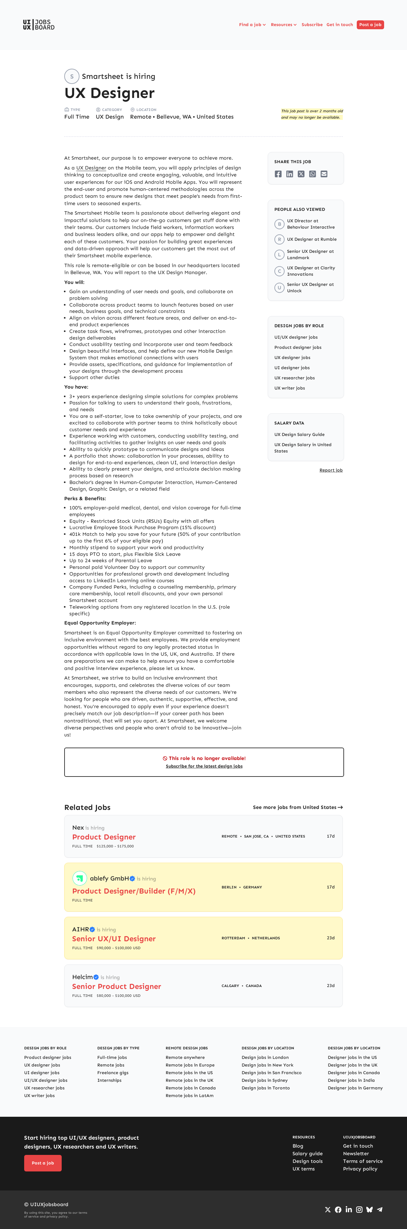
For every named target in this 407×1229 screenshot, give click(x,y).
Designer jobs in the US (352, 1057)
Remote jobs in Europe (190, 1065)
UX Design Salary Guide (299, 434)
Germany (252, 887)
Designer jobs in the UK (352, 1065)
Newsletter (356, 1153)
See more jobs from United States (294, 807)
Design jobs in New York (267, 1065)
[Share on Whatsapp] (312, 174)
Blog (298, 1146)
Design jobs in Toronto (266, 1088)
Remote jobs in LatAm (190, 1095)
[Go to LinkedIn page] (348, 1209)
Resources (284, 25)
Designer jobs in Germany (355, 1088)
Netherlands (266, 938)
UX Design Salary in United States (303, 448)
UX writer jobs (289, 388)
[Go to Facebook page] (338, 1209)
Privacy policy (360, 1169)
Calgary (230, 986)
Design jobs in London (265, 1057)
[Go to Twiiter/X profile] (328, 1209)
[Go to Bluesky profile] (369, 1209)
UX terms (304, 1169)
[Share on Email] (324, 174)
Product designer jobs (297, 347)
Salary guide (308, 1153)
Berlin (229, 887)
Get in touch (340, 24)
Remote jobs (110, 1065)
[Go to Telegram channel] (379, 1209)
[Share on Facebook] (278, 174)
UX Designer (91, 168)
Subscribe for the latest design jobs (204, 766)
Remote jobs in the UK (189, 1080)
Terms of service (363, 1161)
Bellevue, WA (173, 116)
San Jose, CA (256, 836)
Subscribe (312, 24)
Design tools (308, 1161)
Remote (140, 116)
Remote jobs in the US (189, 1072)
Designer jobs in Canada (354, 1072)
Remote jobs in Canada (191, 1088)
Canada (254, 986)
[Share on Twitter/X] (301, 174)
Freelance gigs (112, 1072)
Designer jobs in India (351, 1080)
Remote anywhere (185, 1057)
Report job (331, 470)
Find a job (253, 25)
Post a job (370, 24)
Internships (109, 1080)
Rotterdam (233, 938)
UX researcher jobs (294, 378)
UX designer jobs (292, 357)
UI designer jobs (292, 367)
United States (215, 116)
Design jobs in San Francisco (272, 1072)
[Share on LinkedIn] (289, 174)
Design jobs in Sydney (265, 1080)
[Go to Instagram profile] (359, 1209)
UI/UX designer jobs (296, 337)
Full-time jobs (112, 1057)
